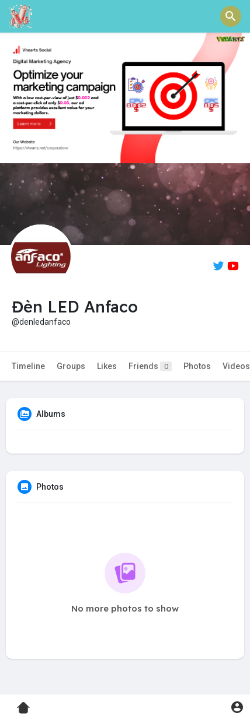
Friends (150, 366)
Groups (71, 366)
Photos (197, 366)
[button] (230, 16)
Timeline (28, 366)
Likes (107, 366)
